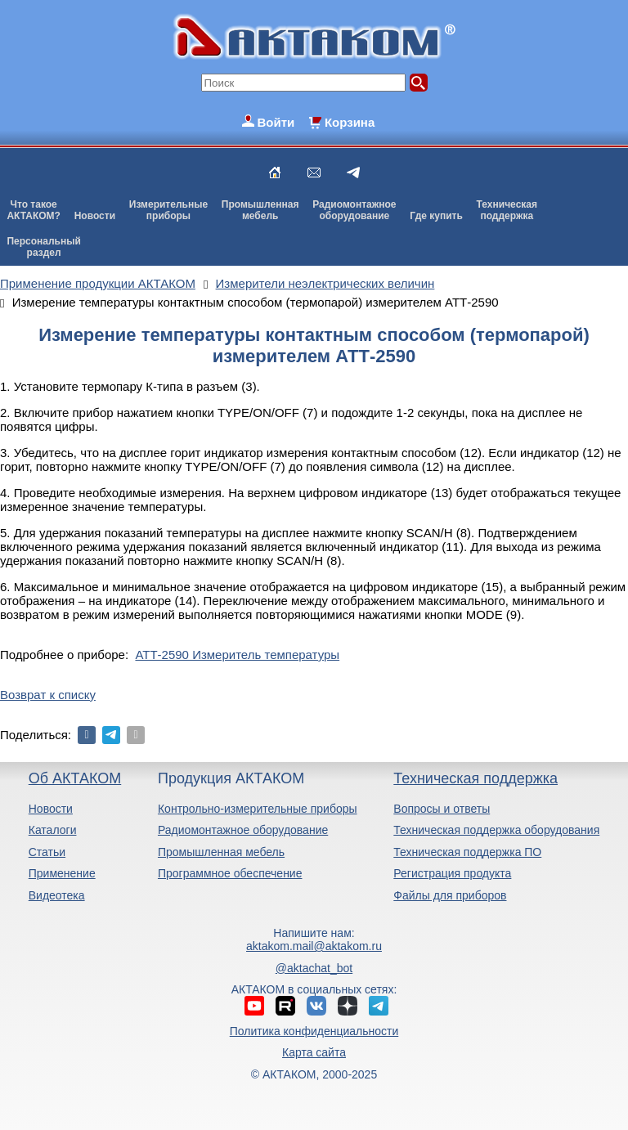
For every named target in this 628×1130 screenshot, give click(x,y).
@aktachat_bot (314, 968)
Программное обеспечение (230, 873)
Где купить (436, 216)
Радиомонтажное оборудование (243, 829)
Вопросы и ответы (441, 808)
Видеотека (57, 895)
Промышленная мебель (221, 852)
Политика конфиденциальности (314, 1031)
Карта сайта (314, 1052)
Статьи (47, 852)
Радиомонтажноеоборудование (354, 210)
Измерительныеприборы (168, 210)
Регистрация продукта (452, 873)
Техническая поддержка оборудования (496, 829)
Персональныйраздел (43, 246)
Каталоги (53, 829)
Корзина (350, 122)
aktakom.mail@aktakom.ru (314, 946)
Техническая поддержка (475, 778)
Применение (62, 873)
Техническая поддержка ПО (467, 852)
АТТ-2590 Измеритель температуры (237, 654)
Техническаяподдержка (507, 210)
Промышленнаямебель (260, 210)
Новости (94, 216)
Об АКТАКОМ (75, 778)
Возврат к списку (48, 695)
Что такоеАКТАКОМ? (34, 210)
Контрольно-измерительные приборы (257, 808)
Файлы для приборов (449, 895)
